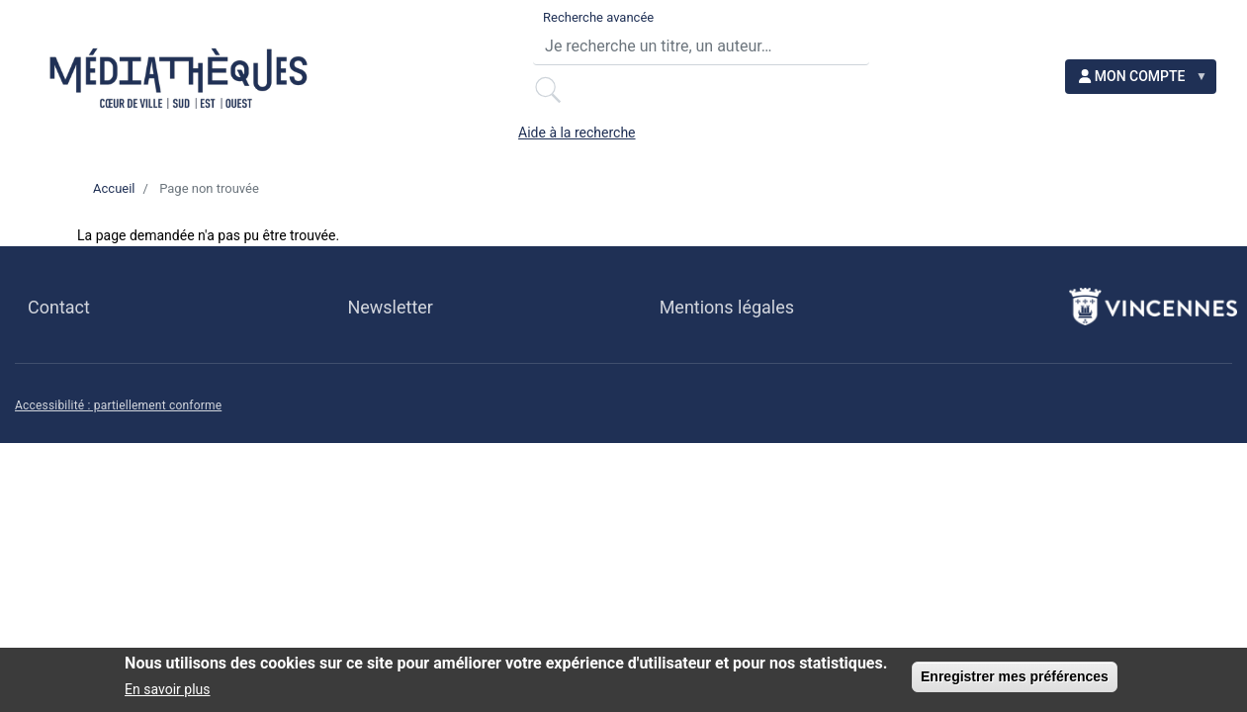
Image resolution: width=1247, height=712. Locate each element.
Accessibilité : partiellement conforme (118, 453)
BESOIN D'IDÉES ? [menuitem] (679, 126)
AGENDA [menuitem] (486, 126)
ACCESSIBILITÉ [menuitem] (1060, 126)
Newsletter (389, 353)
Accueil (113, 234)
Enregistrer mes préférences (1015, 677)
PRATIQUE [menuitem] (155, 126)
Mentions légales (727, 353)
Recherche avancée (443, 20)
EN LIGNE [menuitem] (876, 126)
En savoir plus (167, 690)
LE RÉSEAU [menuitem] (324, 126)
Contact (59, 353)
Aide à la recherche (1000, 21)
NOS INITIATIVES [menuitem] (186, 176)
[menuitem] (1155, 40)
